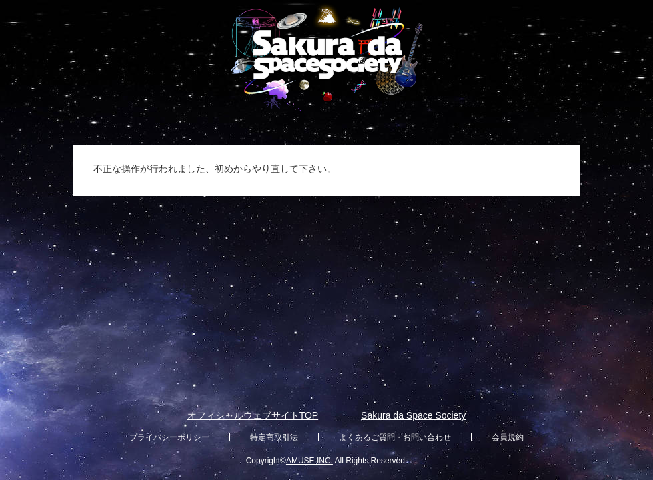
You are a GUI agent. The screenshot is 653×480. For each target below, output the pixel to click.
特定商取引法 (274, 437)
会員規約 (508, 437)
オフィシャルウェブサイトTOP (253, 415)
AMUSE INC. (309, 460)
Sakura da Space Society (413, 415)
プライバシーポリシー (169, 437)
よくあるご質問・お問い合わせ (395, 437)
